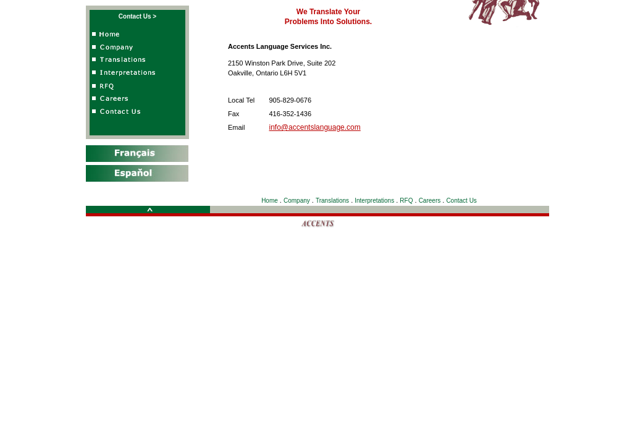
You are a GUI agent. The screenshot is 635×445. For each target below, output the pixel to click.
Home (269, 200)
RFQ (406, 200)
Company (297, 200)
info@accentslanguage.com (315, 127)
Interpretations (374, 200)
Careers (430, 200)
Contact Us (461, 200)
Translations (332, 200)
